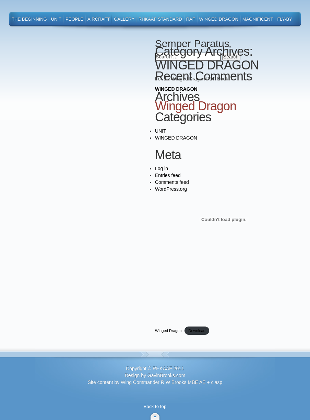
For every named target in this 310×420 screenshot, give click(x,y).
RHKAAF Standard (160, 19)
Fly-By (284, 19)
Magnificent (257, 19)
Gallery (124, 19)
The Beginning (29, 19)
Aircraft (98, 19)
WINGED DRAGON (176, 89)
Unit (56, 19)
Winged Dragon (218, 19)
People (74, 19)
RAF (190, 19)
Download (196, 331)
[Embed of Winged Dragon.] (224, 220)
